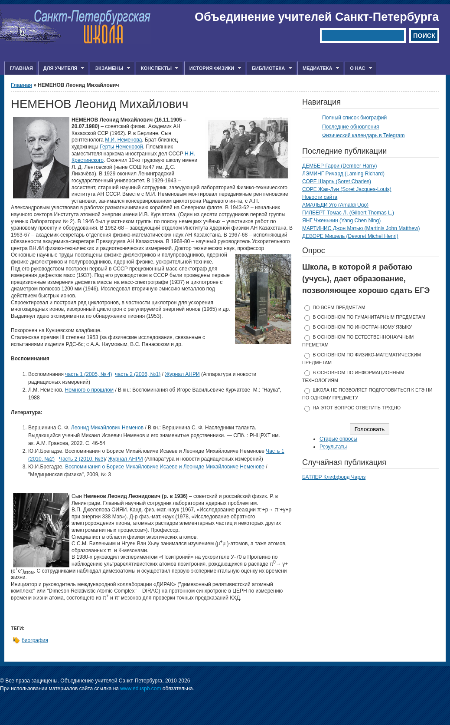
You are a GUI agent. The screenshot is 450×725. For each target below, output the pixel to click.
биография (35, 640)
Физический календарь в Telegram (363, 135)
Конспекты (157, 68)
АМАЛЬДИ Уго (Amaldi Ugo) (335, 205)
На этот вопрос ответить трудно (357, 407)
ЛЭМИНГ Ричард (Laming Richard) (343, 174)
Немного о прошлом (89, 390)
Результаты (333, 447)
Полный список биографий (354, 118)
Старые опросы (338, 439)
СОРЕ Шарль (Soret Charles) (336, 181)
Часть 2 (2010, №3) (82, 459)
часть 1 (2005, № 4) (88, 374)
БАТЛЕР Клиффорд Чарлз (333, 477)
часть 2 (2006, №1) (137, 374)
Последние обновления (350, 127)
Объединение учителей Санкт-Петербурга (317, 16)
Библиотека (269, 68)
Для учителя (61, 68)
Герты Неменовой (121, 147)
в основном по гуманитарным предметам (369, 317)
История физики (212, 68)
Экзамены (110, 68)
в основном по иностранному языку (362, 327)
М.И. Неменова (123, 140)
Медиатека (318, 68)
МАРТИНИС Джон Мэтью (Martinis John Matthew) (361, 228)
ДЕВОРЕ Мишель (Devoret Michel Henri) (350, 236)
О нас (358, 68)
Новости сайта (319, 197)
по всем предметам (339, 307)
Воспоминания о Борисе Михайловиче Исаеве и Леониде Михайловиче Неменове (164, 467)
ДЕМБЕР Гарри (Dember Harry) (339, 166)
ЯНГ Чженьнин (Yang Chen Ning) (341, 221)
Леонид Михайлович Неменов (107, 428)
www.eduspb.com (140, 688)
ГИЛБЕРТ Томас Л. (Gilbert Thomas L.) (348, 213)
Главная (21, 68)
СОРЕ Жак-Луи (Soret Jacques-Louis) (346, 189)
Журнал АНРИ (182, 374)
